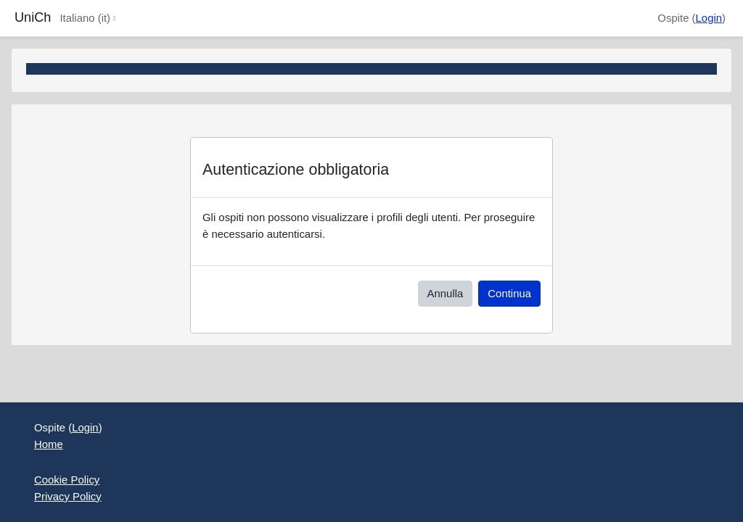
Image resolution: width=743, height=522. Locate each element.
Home (48, 444)
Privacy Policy (68, 496)
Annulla (445, 293)
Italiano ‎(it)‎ (84, 18)
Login (709, 18)
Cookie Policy (66, 479)
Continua (509, 293)
